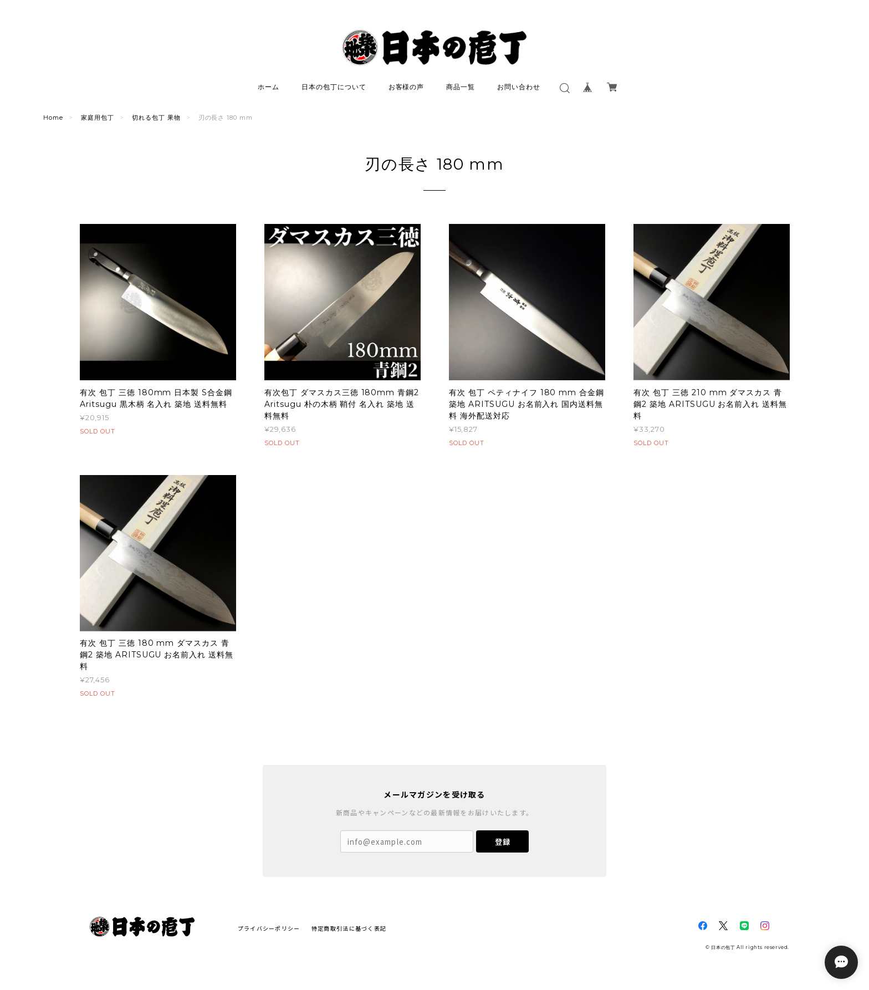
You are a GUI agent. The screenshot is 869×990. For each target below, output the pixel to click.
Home (53, 117)
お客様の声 (407, 87)
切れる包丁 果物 (156, 117)
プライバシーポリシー (269, 928)
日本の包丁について (333, 87)
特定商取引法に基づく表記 (348, 928)
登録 (502, 841)
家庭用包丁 (97, 117)
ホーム (268, 87)
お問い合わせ (518, 87)
